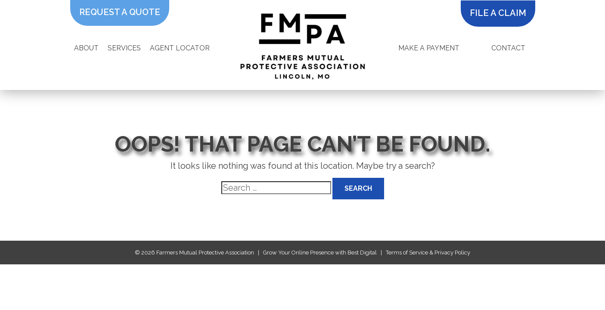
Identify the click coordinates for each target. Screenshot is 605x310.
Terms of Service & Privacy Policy (428, 252)
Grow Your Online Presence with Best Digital (320, 252)
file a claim (498, 13)
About (86, 48)
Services (124, 48)
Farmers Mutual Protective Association (205, 252)
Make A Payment (428, 48)
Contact (508, 48)
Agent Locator (180, 48)
